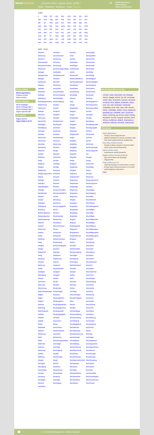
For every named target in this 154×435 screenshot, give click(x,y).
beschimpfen (90, 321)
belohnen (41, 347)
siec (74, 36)
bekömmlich (42, 121)
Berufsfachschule (76, 350)
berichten (73, 246)
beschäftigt (89, 213)
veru (85, 19)
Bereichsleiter (57, 373)
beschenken (90, 288)
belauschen (42, 229)
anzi (39, 29)
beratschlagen (58, 291)
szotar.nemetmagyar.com (55, 432)
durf (45, 39)
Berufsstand (90, 69)
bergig (72, 160)
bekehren (41, 52)
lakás (110, 100)
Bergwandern (74, 232)
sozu (74, 39)
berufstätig (89, 72)
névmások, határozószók (125, 123)
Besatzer (89, 174)
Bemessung (57, 65)
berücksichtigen (75, 295)
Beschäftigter (90, 223)
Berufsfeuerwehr (75, 357)
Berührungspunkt (91, 151)
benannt (56, 108)
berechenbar (57, 327)
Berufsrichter (90, 59)
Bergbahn (73, 124)
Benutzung (56, 200)
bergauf (72, 121)
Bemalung (41, 376)
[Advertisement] (68, 408)
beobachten (57, 232)
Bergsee (73, 200)
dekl (45, 32)
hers (56, 29)
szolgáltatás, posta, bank (111, 107)
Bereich (55, 363)
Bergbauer (73, 131)
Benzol (55, 229)
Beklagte (41, 79)
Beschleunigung (91, 360)
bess (45, 19)
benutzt (55, 196)
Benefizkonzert (58, 121)
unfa (80, 36)
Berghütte (73, 157)
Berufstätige (90, 75)
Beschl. (88, 331)
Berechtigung (57, 350)
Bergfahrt (73, 141)
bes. (87, 154)
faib (51, 26)
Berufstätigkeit (91, 79)
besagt (88, 160)
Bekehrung (41, 56)
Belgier (40, 298)
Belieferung (42, 334)
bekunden (41, 144)
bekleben (41, 88)
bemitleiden (57, 72)
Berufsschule (90, 62)
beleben (40, 232)
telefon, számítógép (109, 110)
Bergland (73, 170)
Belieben (41, 318)
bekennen (41, 59)
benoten (56, 160)
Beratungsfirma (58, 301)
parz (68, 29)
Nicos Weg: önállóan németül (112, 143)
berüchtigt (73, 291)
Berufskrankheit (75, 376)
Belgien (40, 295)
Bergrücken (74, 193)
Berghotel (73, 154)
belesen (40, 278)
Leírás (69, 7)
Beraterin (56, 285)
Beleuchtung (42, 288)
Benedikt (56, 118)
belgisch (41, 301)
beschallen (89, 239)
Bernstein (73, 282)
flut (51, 32)
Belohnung (41, 350)
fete (51, 29)
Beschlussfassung (92, 380)
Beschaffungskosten (93, 206)
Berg (71, 101)
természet (106, 102)
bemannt (41, 383)
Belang (40, 177)
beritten (72, 275)
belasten (41, 196)
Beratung (56, 295)
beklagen (41, 72)
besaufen (89, 187)
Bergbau (73, 128)
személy (105, 95)
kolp (62, 19)
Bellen (40, 340)
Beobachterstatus (59, 239)
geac (51, 39)
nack (68, 19)
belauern (41, 223)
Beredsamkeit (57, 357)
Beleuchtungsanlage (45, 291)
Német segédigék (22, 105)
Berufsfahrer (74, 354)
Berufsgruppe (74, 363)
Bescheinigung (91, 282)
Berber (55, 324)
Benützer (56, 187)
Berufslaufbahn (75, 380)
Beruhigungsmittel (92, 124)
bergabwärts (74, 108)
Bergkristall (73, 167)
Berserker (73, 285)
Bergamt (73, 111)
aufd (39, 32)
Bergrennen (74, 190)
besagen (89, 157)
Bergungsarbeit (75, 226)
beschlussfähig (91, 373)
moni (69, 16)
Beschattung (90, 252)
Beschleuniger (91, 357)
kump (63, 26)
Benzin (55, 210)
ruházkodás (126, 105)
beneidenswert (58, 137)
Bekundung (42, 147)
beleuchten (41, 282)
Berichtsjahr (74, 262)
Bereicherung (57, 370)
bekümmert (42, 141)
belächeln (41, 151)
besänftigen (90, 167)
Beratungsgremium (59, 308)
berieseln (73, 268)
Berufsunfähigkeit (92, 82)
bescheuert (89, 298)
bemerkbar (41, 386)
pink (68, 32)
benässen (56, 111)
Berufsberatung (75, 331)
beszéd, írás (119, 97)
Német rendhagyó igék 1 (24, 107)
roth (74, 19)
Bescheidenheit (91, 272)
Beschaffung (90, 203)
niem (69, 23)
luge (62, 36)
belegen (40, 249)
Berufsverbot (90, 88)
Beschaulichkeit (91, 262)
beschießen (90, 311)
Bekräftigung (42, 128)
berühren (89, 137)
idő (125, 97)
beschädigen (90, 190)
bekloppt (41, 111)
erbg (51, 19)
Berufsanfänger (75, 311)
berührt (88, 141)
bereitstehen (74, 85)
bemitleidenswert (59, 75)
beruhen (89, 111)
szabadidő (117, 112)
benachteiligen (58, 98)
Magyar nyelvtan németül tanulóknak (115, 155)
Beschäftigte (90, 216)
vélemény (127, 117)
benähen (56, 105)
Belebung (41, 239)
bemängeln (41, 380)
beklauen (41, 85)
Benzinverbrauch (59, 226)
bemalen (41, 373)
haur (56, 26)
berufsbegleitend (75, 324)
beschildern (90, 314)
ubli (80, 32)
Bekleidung (41, 98)
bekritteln (41, 134)
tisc (80, 26)
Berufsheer (73, 367)
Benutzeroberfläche (59, 193)
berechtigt (56, 347)
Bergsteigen (74, 210)
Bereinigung (57, 383)
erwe (51, 23)
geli (51, 42)
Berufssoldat (90, 65)
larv (62, 29)
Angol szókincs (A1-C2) (111, 162)
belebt (40, 236)
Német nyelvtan (121, 5)
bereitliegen (74, 65)
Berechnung (57, 337)
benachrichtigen (58, 92)
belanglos (41, 183)
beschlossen (90, 367)
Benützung (56, 203)
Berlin (72, 278)
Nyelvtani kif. (60, 7)
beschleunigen (91, 354)
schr (74, 29)
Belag (40, 160)
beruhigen (89, 115)
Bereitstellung (74, 92)
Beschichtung (90, 304)
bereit (72, 56)
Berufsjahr (73, 370)
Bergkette (73, 164)
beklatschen (42, 82)
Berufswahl (89, 95)
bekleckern (41, 92)
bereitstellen (74, 88)
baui (39, 42)
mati (62, 39)
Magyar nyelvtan (21, 119)
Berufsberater (74, 327)
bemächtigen (42, 370)
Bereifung (56, 376)
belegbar (41, 246)
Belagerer (41, 164)
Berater (55, 282)
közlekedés (124, 102)
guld (56, 23)
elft (51, 16)
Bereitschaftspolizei (76, 82)
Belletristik (41, 344)
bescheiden (90, 268)
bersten (72, 288)
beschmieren (90, 383)
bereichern (56, 367)
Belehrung (41, 265)
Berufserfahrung (75, 347)
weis (85, 29)
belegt (40, 255)
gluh (56, 19)
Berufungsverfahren (92, 108)
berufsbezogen (75, 337)
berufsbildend (74, 340)
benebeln (56, 115)
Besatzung (89, 177)
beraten (55, 278)
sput (74, 42)
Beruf (72, 301)
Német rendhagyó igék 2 (24, 109)
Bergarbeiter (74, 118)
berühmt (89, 131)
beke (45, 16)
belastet (40, 200)
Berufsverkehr (90, 92)
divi (45, 36)
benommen (57, 157)
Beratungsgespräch (59, 304)
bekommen (41, 118)
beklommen (42, 108)
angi (39, 26)
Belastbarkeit (42, 193)
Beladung (41, 157)
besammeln (90, 164)
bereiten (72, 59)
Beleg (40, 242)
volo (85, 23)
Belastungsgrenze (44, 213)
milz (62, 42)
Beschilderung (91, 318)
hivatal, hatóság (129, 115)
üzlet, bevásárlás (116, 105)
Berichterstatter (75, 249)
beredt (55, 360)
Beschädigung (91, 193)
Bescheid (89, 265)
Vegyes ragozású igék (23, 111)
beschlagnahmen (91, 344)
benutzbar (56, 174)
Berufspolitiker (91, 56)
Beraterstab (57, 288)
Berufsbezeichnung (76, 334)
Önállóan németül (22, 95)
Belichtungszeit (43, 311)
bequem (56, 262)
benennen (56, 141)
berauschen (57, 321)
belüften (40, 354)
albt (39, 23)
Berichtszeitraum (75, 265)
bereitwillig (73, 95)
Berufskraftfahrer (75, 373)
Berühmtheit (90, 134)
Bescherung (90, 295)
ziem (86, 39)
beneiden (56, 134)
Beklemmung (42, 105)
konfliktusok (113, 120)
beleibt (40, 268)
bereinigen (56, 380)
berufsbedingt (74, 321)
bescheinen (90, 275)
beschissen (90, 327)
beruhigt (88, 118)
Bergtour (73, 219)
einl (45, 42)
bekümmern (42, 137)
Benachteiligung (58, 101)
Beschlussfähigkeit (92, 376)
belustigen (41, 363)
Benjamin (56, 154)
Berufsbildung (74, 344)
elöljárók (120, 120)
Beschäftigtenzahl (92, 219)
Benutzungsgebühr (59, 206)
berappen (56, 275)
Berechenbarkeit (58, 331)
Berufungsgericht (91, 101)
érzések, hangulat (117, 117)
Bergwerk (73, 239)
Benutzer (56, 183)
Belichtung (41, 308)
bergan (72, 115)
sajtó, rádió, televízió (127, 107)
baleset (105, 97)
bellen (40, 337)
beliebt (40, 324)
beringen (73, 272)
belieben (41, 314)
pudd (69, 39)
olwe (68, 26)
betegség (129, 95)
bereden (56, 354)
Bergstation (74, 206)
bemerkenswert (58, 56)
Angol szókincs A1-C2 (24, 121)
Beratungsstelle (58, 311)
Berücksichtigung (75, 298)
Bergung (73, 223)
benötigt (56, 167)
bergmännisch (74, 177)
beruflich (73, 308)
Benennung (57, 144)
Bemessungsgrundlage (61, 69)
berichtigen (73, 255)
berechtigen (57, 344)
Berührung (89, 144)
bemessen (56, 62)
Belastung (41, 210)
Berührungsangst (91, 147)
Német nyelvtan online (110, 150)
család (111, 95)
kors (62, 23)
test (124, 95)
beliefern (41, 331)
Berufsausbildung (76, 314)
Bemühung (57, 85)
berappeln (56, 272)
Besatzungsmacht (92, 180)
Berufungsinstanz (92, 105)
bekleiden (41, 95)
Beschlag (89, 334)
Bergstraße (73, 216)
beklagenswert (43, 75)
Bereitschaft (74, 75)
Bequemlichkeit (58, 268)
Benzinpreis (57, 223)
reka (74, 16)
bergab (72, 105)
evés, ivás (106, 105)
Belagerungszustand (45, 174)
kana (57, 42)
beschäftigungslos (92, 229)
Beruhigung (90, 121)
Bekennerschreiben (44, 65)
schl (74, 26)
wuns (86, 36)
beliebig (40, 321)
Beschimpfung (91, 324)
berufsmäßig (90, 52)
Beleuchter (41, 285)
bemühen (56, 79)
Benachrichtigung (59, 95)
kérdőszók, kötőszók (110, 123)
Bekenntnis (41, 69)
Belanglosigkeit (43, 187)
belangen (41, 180)
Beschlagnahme (91, 340)
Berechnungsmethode (60, 340)
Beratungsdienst (58, 298)
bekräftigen (41, 124)
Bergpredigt (74, 187)
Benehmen (57, 131)
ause (39, 36)
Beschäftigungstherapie (94, 232)
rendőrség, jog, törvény (116, 115)
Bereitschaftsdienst (76, 79)
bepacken (56, 252)
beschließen (90, 363)
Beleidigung (42, 275)
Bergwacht (73, 229)
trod (80, 29)
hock (57, 32)
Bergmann (73, 174)
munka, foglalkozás (129, 110)
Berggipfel (73, 147)
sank (74, 23)
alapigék (111, 97)
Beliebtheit (41, 327)
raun (68, 42)
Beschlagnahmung (92, 347)
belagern (41, 167)
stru (80, 19)
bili (45, 23)
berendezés (117, 100)
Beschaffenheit (91, 200)
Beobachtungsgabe (59, 246)
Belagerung (42, 170)
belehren (41, 262)
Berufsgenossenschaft (77, 360)
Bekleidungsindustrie (45, 101)
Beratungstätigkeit (59, 314)
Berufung (89, 98)
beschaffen (89, 196)
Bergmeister (74, 183)
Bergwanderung (75, 236)
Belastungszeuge (44, 219)
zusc (86, 42)
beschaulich (90, 259)
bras (45, 26)
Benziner (56, 213)
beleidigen (41, 272)
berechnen (56, 334)
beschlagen (90, 337)
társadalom (106, 117)
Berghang (73, 151)
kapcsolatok (118, 95)
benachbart (57, 88)
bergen (72, 137)
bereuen (72, 98)
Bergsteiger (74, 213)
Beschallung (90, 242)
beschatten (89, 249)
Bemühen (56, 82)
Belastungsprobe (43, 216)
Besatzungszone (91, 183)
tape (80, 23)
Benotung (56, 170)
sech (74, 32)
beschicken (90, 308)
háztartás (124, 100)
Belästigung (42, 206)
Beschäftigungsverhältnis (94, 236)
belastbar (41, 190)
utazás (131, 102)
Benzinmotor (57, 219)
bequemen (56, 265)
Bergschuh (73, 196)
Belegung (41, 259)
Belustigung (42, 367)
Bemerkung (57, 59)
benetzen (56, 147)
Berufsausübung (75, 318)
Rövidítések (49, 7)
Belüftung (41, 357)
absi (39, 19)
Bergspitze (73, 203)
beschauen (89, 255)
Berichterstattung (75, 252)
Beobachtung (57, 242)
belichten (41, 304)
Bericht (72, 242)
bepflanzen (57, 255)
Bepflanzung (57, 259)
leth (62, 32)
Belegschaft (42, 252)
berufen (72, 304)
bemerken (56, 52)
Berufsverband (91, 85)
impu (57, 36)
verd (80, 42)
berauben (56, 318)
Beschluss (89, 370)
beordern (56, 249)
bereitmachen (74, 69)
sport (123, 112)
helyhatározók (129, 120)
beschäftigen (90, 210)
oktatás (119, 110)
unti (80, 39)
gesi (56, 16)
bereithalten (74, 62)
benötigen (56, 164)
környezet (131, 100)
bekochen (41, 115)
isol (56, 39)
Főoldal (40, 7)
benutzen (56, 177)
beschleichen (90, 350)
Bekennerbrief (42, 62)
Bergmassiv (74, 180)
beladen (40, 154)
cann (45, 29)
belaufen (41, 226)
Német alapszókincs (123, 2)
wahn (86, 26)
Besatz (88, 170)
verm (86, 16)
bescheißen (90, 285)
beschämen (90, 246)
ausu (39, 39)
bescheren (89, 291)
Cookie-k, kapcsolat (72, 432)
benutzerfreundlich (59, 190)
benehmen (56, 128)
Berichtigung (74, 259)
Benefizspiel (57, 124)
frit (50, 36)
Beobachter (57, 236)
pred (68, 36)
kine (62, 16)
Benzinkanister (58, 216)
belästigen (41, 203)
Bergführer (73, 144)
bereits (72, 72)
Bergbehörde (74, 134)
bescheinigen (90, 278)
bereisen (73, 52)
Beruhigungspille (91, 128)
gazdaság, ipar (108, 112)
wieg (86, 32)
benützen (56, 180)
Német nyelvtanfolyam (124, 7)
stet (80, 16)
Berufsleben (74, 383)
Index (105, 172)
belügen (40, 360)
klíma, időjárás (115, 102)
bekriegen (41, 131)
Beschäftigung (91, 226)
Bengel (55, 151)
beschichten (90, 301)
